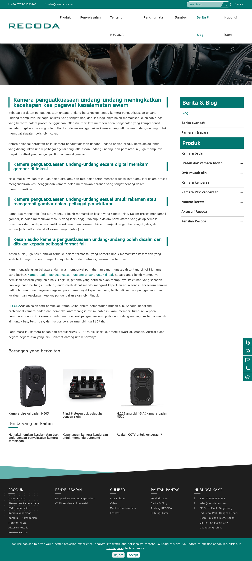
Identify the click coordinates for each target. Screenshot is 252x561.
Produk (65, 17)
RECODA (14, 305)
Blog (184, 113)
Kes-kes (114, 512)
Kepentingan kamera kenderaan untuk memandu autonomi (85, 436)
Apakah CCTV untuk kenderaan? (139, 434)
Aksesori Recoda (194, 211)
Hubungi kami (230, 26)
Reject (118, 554)
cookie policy (115, 548)
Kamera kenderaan (196, 182)
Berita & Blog (203, 26)
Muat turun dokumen (123, 508)
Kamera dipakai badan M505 (28, 413)
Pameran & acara (194, 132)
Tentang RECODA (116, 26)
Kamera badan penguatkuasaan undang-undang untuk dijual (70, 274)
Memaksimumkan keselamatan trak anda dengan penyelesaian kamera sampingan (33, 437)
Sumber (181, 17)
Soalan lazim (118, 498)
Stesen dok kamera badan (201, 163)
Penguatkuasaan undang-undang (75, 498)
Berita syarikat (192, 123)
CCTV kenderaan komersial (71, 503)
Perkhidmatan (154, 17)
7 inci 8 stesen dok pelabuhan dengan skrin (83, 415)
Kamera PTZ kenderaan (199, 192)
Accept (133, 554)
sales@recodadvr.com (59, 4)
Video (113, 503)
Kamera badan (192, 153)
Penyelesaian (90, 17)
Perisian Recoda (193, 221)
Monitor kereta (192, 202)
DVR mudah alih (194, 173)
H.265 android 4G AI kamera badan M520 (142, 415)
